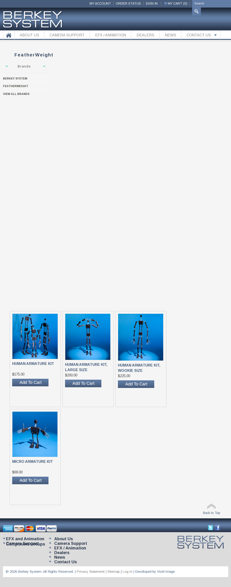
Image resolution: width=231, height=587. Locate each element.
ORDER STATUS (128, 3)
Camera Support (22, 543)
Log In (127, 571)
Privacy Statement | (92, 571)
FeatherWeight (15, 86)
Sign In (152, 3)
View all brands (16, 94)
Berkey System (15, 78)
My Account (100, 3)
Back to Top (211, 513)
